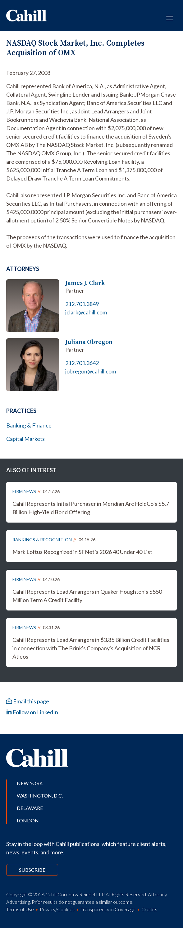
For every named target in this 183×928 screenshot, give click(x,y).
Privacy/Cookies (57, 909)
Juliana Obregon (88, 341)
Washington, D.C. (40, 795)
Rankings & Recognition (42, 539)
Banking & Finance (29, 425)
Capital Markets (25, 438)
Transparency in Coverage (107, 909)
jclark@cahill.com (86, 312)
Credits (149, 909)
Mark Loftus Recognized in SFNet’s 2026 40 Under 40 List (82, 551)
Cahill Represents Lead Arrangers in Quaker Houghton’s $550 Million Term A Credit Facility (87, 595)
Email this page (27, 701)
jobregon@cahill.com (90, 371)
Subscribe (32, 870)
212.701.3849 (82, 303)
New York (30, 783)
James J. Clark (85, 282)
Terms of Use (20, 909)
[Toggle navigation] (169, 17)
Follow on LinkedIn (32, 712)
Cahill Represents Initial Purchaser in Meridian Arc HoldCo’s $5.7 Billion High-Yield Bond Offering (90, 507)
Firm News (24, 491)
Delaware (30, 808)
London (28, 820)
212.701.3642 (82, 362)
